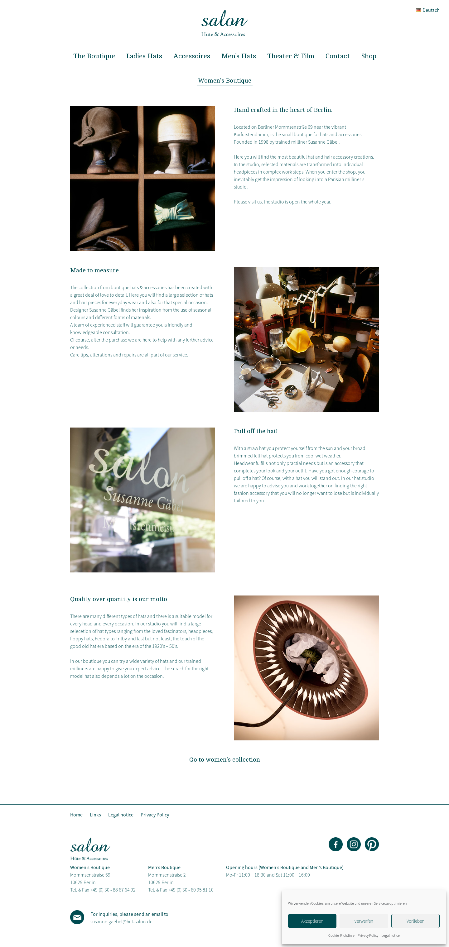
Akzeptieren (312, 921)
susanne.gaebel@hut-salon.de (121, 921)
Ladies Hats (144, 56)
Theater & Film (290, 56)
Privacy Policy (368, 935)
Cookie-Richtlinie (341, 935)
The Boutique (94, 56)
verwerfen (364, 921)
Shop (368, 56)
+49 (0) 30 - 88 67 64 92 (113, 890)
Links (95, 814)
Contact (338, 56)
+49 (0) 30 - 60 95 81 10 (191, 890)
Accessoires (191, 56)
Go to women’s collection (224, 759)
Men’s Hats (238, 56)
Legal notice (390, 935)
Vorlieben (415, 921)
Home (76, 814)
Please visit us (248, 201)
